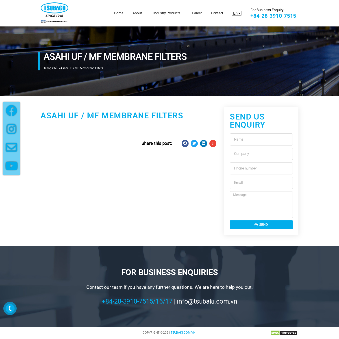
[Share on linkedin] (203, 143)
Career (197, 13)
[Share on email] (213, 143)
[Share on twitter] (194, 143)
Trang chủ (50, 68)
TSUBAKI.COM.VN (183, 332)
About (138, 13)
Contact (217, 13)
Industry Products (168, 13)
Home (118, 13)
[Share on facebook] (185, 143)
